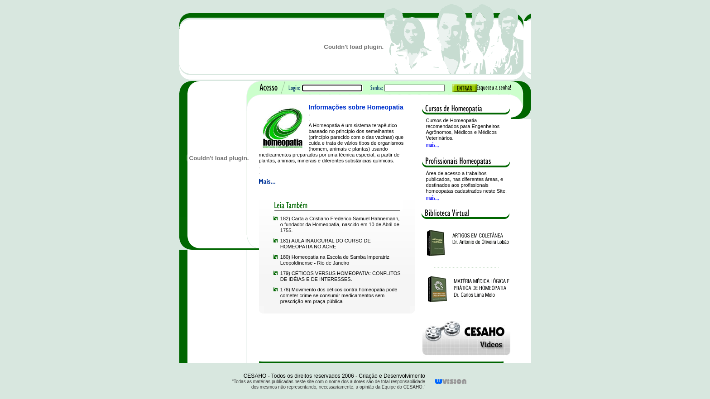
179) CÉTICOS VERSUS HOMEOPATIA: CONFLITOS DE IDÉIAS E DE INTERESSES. (340, 276)
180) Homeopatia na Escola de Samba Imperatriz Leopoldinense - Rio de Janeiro (334, 260)
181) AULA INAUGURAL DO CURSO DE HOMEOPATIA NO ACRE (325, 243)
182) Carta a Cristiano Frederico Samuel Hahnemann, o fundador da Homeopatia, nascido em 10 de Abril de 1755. (340, 224)
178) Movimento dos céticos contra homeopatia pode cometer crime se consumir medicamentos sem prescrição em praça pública (339, 295)
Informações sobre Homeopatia (356, 107)
